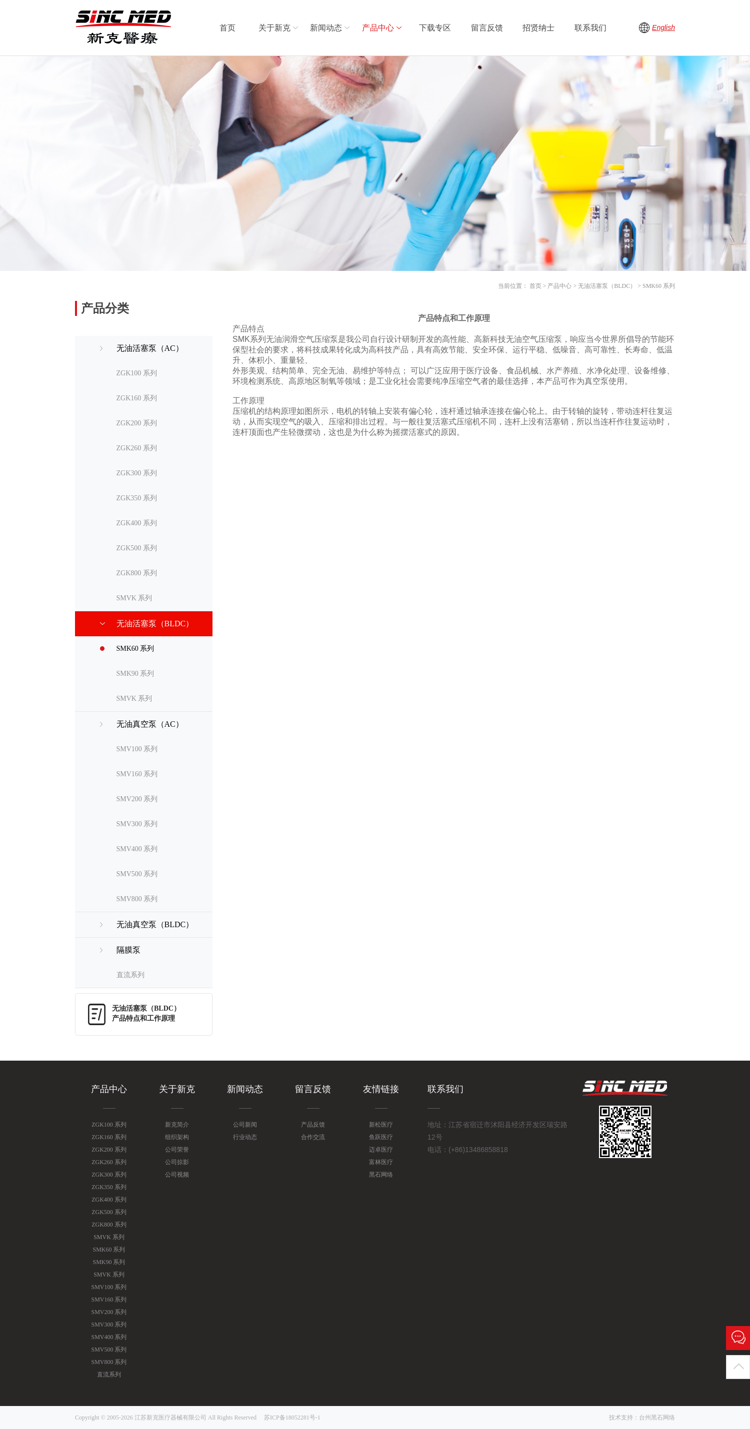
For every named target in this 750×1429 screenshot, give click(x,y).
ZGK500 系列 (136, 548)
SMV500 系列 (137, 874)
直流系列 (130, 975)
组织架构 (177, 1137)
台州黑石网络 (657, 1417)
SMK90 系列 (135, 673)
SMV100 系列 (137, 749)
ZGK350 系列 (136, 498)
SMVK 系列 (134, 598)
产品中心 (383, 27)
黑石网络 (381, 1174)
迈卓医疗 (381, 1149)
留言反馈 (487, 27)
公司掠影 (177, 1162)
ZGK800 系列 (136, 573)
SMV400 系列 (137, 849)
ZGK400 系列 (136, 523)
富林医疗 (381, 1162)
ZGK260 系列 (136, 448)
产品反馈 (313, 1124)
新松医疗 (381, 1124)
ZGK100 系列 (136, 373)
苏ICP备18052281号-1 (292, 1417)
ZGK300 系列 (136, 473)
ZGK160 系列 (136, 398)
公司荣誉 (177, 1149)
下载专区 (435, 27)
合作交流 (313, 1137)
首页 (228, 27)
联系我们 (590, 27)
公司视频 (177, 1174)
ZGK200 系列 (136, 423)
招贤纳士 (538, 27)
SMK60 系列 (135, 648)
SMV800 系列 (137, 899)
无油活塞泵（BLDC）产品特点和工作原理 (146, 1013)
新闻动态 (331, 27)
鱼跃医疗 (381, 1137)
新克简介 (177, 1124)
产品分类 (105, 308)
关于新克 (279, 27)
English (663, 27)
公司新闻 (245, 1124)
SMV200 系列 (137, 799)
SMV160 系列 (137, 774)
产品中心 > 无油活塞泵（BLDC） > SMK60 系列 (611, 285)
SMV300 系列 (137, 824)
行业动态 (245, 1137)
